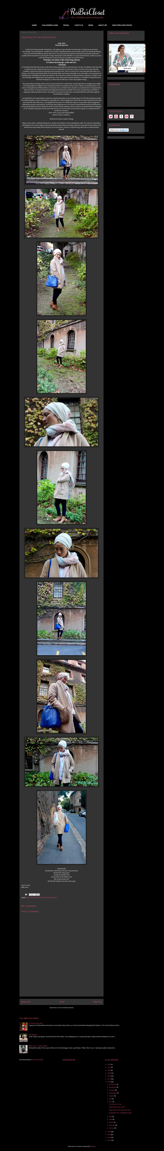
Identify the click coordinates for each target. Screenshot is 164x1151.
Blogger (93, 1146)
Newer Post (26, 1002)
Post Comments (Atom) (65, 1007)
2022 (109, 1064)
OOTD (46, 897)
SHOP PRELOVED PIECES (122, 25)
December (112, 1084)
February (112, 1125)
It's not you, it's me (115, 1104)
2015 (109, 1132)
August (111, 1096)
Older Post (97, 1002)
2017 (109, 1079)
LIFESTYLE (78, 25)
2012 (109, 1140)
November (113, 1087)
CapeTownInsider (37, 1060)
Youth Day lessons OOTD (117, 1107)
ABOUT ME (102, 25)
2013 (109, 1137)
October (112, 1090)
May (110, 1116)
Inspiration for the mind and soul (119, 1110)
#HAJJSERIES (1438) (50, 25)
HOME (34, 25)
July (110, 1099)
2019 (109, 1073)
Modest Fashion (38, 897)
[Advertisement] (61, 980)
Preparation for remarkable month (120, 1113)
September (113, 1093)
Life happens (33, 1034)
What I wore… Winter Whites (38, 1046)
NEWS (90, 25)
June (110, 1102)
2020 (109, 1070)
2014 (109, 1134)
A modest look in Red (35, 1023)
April (111, 1119)
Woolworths (53, 897)
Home (62, 1002)
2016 (109, 1082)
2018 (109, 1076)
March (111, 1122)
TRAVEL (66, 25)
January (111, 1128)
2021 (109, 1067)
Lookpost (29, 897)
